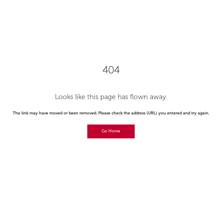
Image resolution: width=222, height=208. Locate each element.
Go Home (111, 131)
